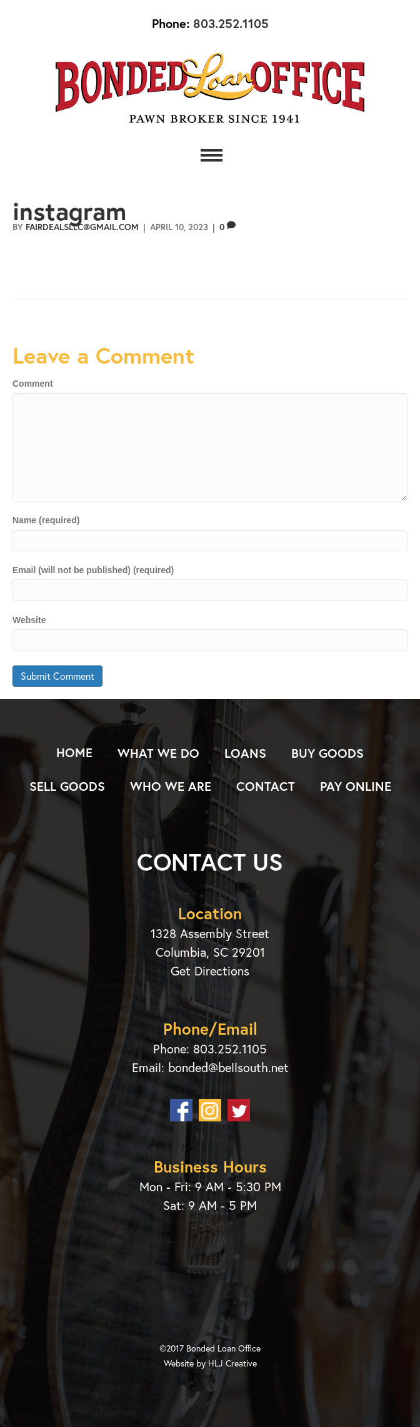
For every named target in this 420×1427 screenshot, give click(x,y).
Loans (245, 753)
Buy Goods (327, 753)
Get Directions (210, 970)
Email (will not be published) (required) (93, 570)
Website (29, 620)
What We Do (158, 753)
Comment (32, 384)
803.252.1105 (229, 23)
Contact (265, 786)
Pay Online (355, 786)
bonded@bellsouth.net (228, 1067)
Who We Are (170, 786)
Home (74, 752)
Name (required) (45, 520)
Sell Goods (67, 786)
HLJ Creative (232, 1363)
